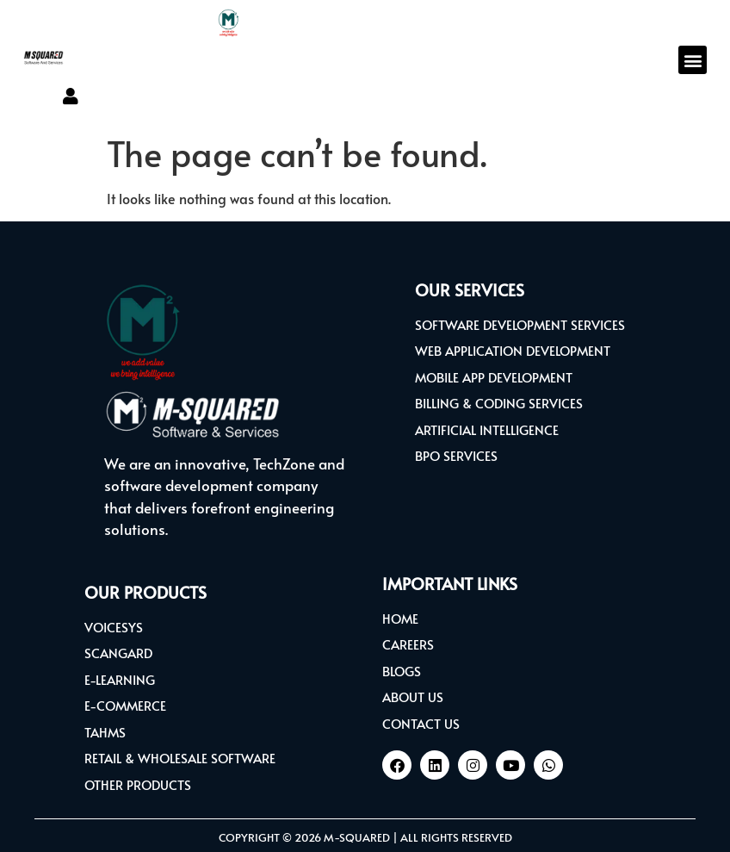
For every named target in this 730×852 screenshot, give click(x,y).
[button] (692, 60)
